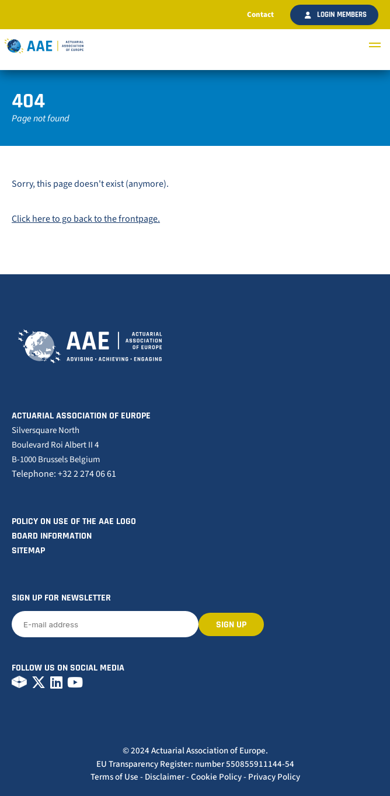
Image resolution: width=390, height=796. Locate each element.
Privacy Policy (274, 777)
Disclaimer (164, 777)
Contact (260, 14)
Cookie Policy (216, 777)
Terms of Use (114, 777)
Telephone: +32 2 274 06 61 (64, 473)
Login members (336, 14)
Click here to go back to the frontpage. (86, 218)
